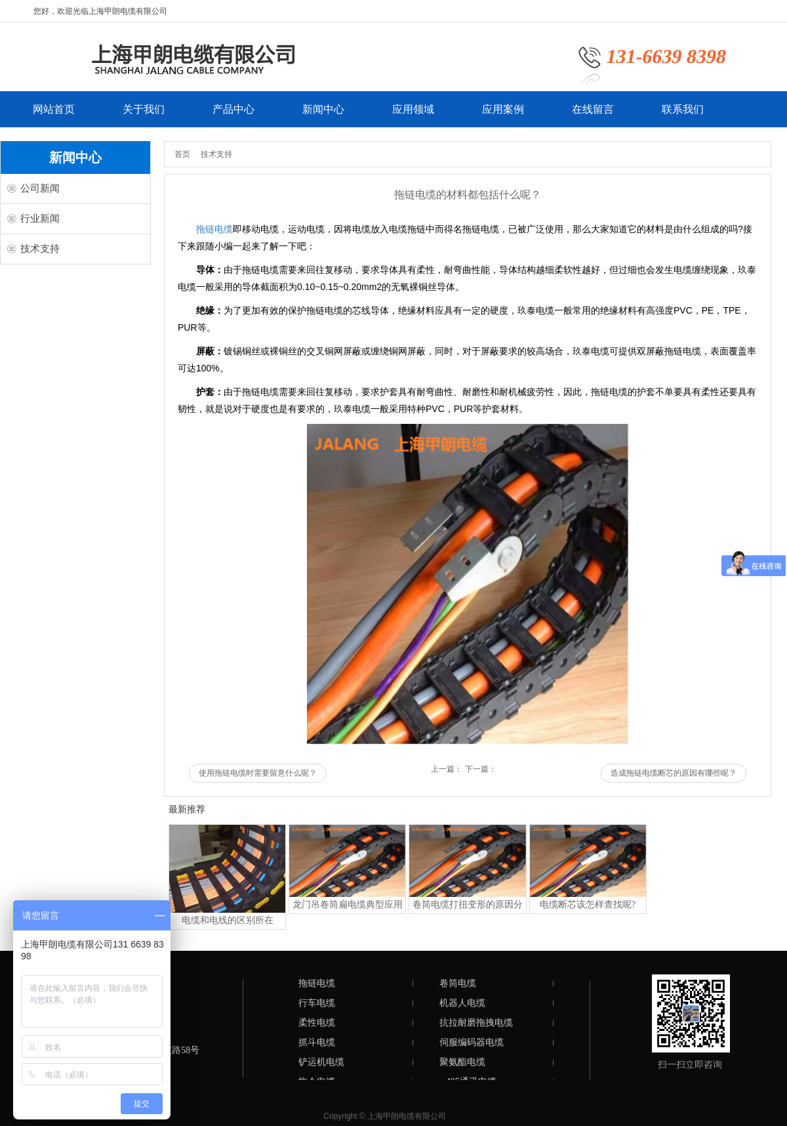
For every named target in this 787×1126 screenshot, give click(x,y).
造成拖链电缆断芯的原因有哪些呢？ (674, 773)
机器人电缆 (462, 1003)
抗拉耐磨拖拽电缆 (476, 1023)
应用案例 (503, 115)
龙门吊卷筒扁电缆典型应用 (348, 904)
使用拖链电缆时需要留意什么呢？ (258, 773)
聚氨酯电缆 (462, 1062)
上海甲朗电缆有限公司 (406, 1116)
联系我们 (683, 115)
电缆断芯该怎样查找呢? (588, 904)
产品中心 (233, 115)
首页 (182, 154)
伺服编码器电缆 (471, 1042)
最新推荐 (187, 809)
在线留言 (593, 115)
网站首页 (54, 115)
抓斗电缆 (316, 1042)
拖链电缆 (214, 229)
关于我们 (144, 115)
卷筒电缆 (457, 983)
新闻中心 (323, 115)
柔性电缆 (316, 1023)
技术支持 (40, 248)
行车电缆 (316, 1003)
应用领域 (413, 115)
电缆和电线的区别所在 (227, 920)
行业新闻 (40, 218)
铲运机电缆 (321, 1062)
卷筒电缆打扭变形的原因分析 (468, 906)
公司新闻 (40, 188)
